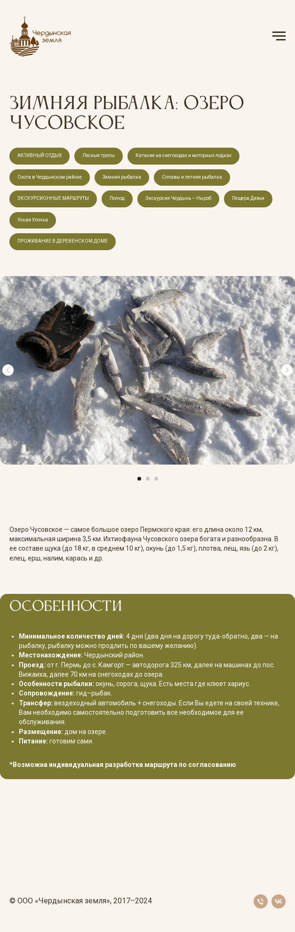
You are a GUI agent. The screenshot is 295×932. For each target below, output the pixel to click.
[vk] (278, 901)
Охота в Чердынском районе (49, 177)
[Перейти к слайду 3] (156, 479)
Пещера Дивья (248, 198)
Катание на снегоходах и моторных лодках (183, 155)
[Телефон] (261, 901)
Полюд (117, 198)
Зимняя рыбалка (122, 177)
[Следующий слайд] (287, 370)
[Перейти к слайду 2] (148, 479)
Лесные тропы (98, 155)
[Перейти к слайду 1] (139, 479)
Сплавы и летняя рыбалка (192, 177)
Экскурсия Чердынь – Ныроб (178, 198)
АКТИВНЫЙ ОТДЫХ (39, 155)
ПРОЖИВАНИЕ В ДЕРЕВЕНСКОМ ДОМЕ (62, 241)
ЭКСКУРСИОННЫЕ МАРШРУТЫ (53, 198)
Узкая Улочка (32, 219)
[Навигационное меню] (279, 36)
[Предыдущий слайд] (8, 370)
